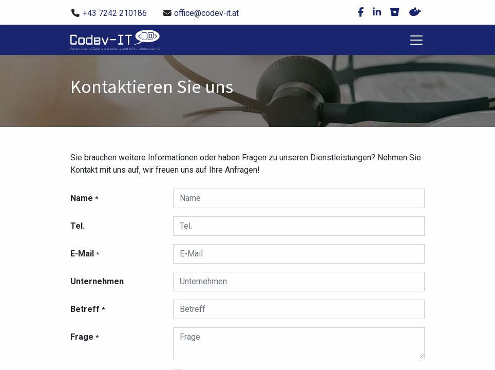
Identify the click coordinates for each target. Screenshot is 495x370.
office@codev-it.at (206, 13)
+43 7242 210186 (115, 13)
